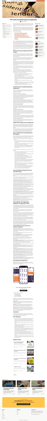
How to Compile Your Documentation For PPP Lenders (7, 30)
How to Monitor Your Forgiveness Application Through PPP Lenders (6, 33)
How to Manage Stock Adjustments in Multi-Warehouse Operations (40, 50)
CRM (2, 416)
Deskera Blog (33, 409)
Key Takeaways (4, 36)
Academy (3, 418)
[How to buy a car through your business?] (9, 383)
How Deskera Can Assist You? (6, 34)
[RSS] (39, 414)
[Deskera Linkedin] (35, 414)
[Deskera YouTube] (36, 414)
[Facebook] (32, 414)
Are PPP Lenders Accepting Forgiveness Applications (7, 27)
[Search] (35, 0)
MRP (17, 292)
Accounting (3, 415)
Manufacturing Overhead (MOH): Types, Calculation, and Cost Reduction (41, 47)
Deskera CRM (14, 304)
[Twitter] (33, 414)
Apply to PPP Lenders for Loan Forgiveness (6, 28)
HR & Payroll (3, 417)
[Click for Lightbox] (23, 275)
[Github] (38, 414)
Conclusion (4, 35)
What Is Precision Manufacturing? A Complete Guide (41, 53)
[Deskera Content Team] (23, 21)
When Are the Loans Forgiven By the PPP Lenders (7, 25)
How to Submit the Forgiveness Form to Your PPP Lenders (7, 31)
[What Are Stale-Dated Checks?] (23, 383)
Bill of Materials (18, 294)
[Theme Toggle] (34, 0)
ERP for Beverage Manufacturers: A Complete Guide (41, 35)
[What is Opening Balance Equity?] (38, 383)
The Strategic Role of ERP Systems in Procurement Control (40, 44)
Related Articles (4, 37)
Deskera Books (15, 301)
